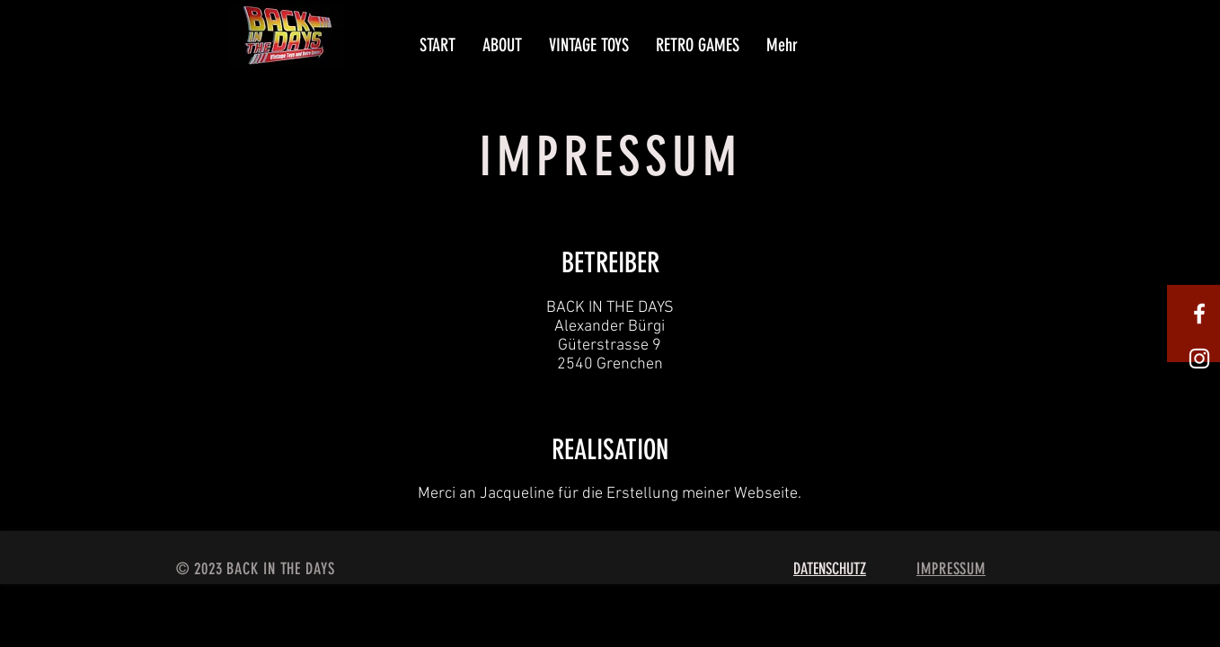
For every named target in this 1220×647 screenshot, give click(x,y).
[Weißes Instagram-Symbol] (1199, 358)
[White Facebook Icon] (1199, 313)
